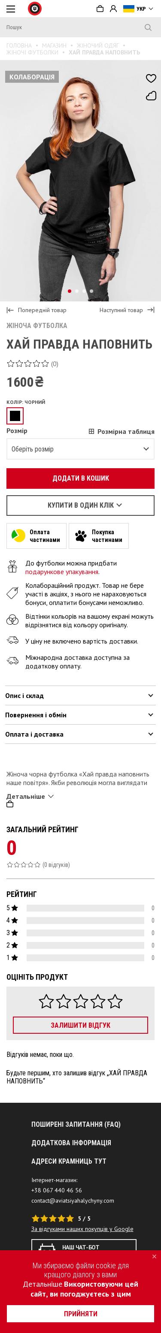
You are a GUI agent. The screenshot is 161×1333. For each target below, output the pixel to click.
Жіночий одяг (98, 45)
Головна (19, 45)
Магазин (54, 45)
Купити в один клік (81, 505)
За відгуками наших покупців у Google (82, 1229)
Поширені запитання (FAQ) (76, 1124)
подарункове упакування (61, 571)
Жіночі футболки (32, 52)
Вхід (113, 8)
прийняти (80, 1314)
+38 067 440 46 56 (56, 1190)
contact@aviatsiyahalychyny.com (72, 1200)
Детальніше (42, 1284)
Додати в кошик (76, 478)
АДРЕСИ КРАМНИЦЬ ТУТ (68, 1161)
